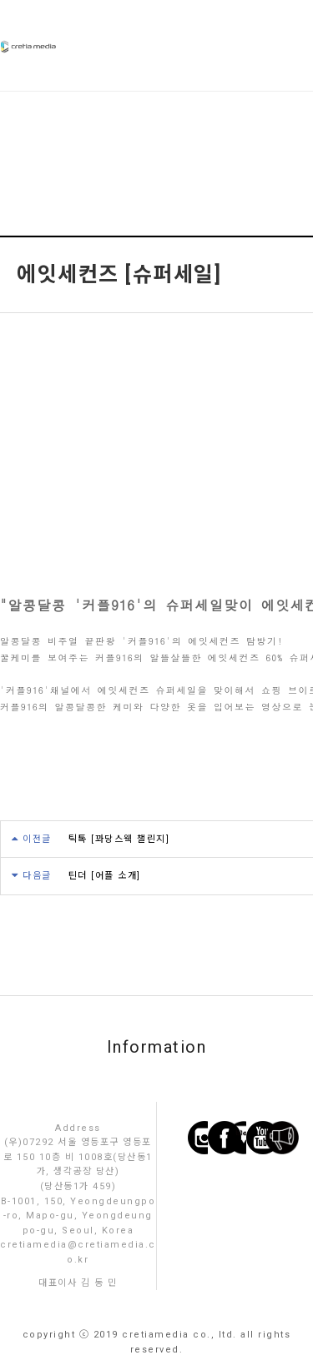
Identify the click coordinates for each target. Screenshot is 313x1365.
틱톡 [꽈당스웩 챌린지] (119, 839)
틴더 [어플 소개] (104, 875)
